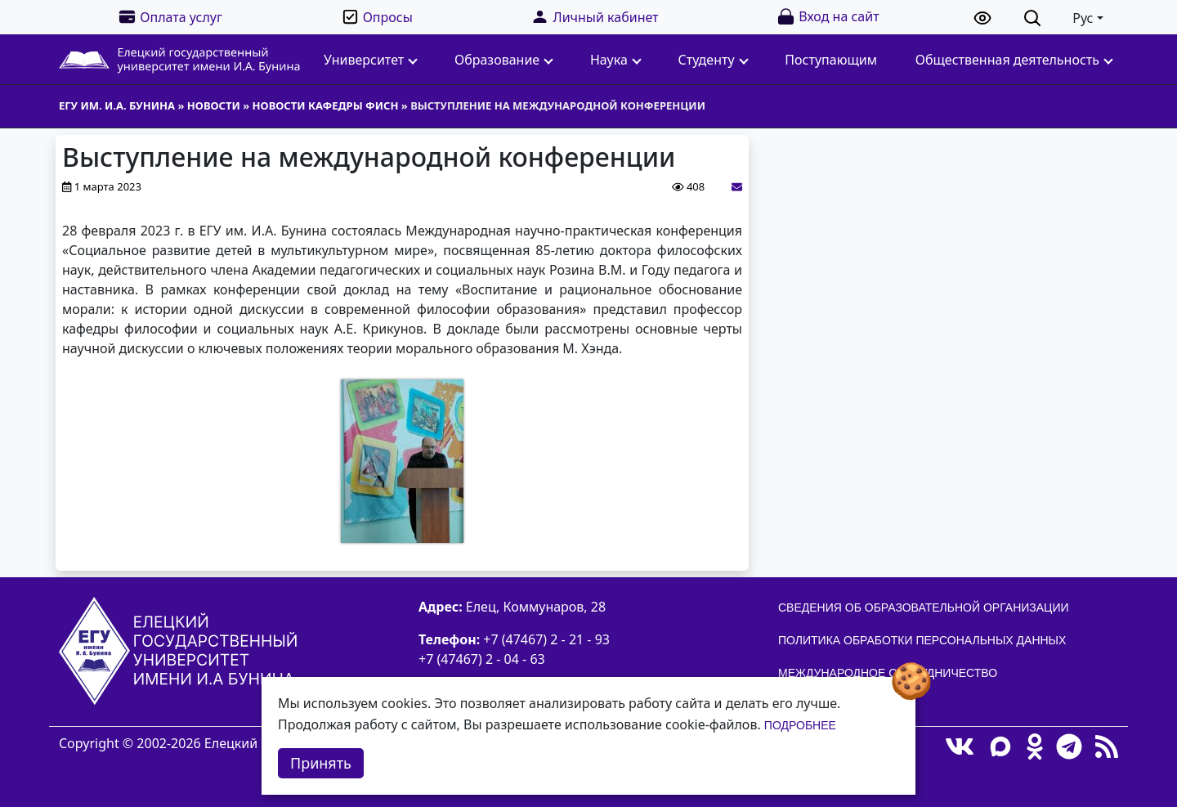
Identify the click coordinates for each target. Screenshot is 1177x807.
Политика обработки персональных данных (922, 640)
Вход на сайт (827, 16)
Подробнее (800, 725)
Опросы (377, 16)
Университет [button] (371, 60)
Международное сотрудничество (887, 672)
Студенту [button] (713, 60)
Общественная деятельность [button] (1014, 60)
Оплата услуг (170, 16)
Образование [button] (503, 60)
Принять (320, 763)
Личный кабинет (594, 16)
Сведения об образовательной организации (923, 607)
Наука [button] (616, 60)
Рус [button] (1082, 18)
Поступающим (831, 60)
